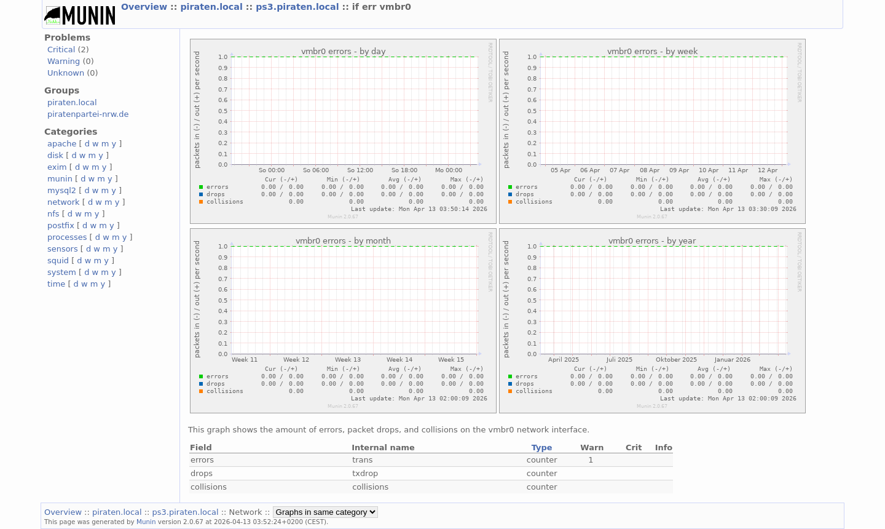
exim (57, 167)
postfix (60, 225)
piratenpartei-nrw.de (87, 114)
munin (60, 178)
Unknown (65, 73)
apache (61, 143)
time (56, 283)
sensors (62, 248)
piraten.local (212, 7)
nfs (53, 213)
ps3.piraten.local (299, 7)
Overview (145, 7)
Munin (146, 521)
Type (542, 447)
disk (55, 155)
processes (67, 237)
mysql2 (61, 190)
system (61, 272)
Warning (63, 61)
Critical (61, 49)
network (63, 202)
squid (58, 260)
